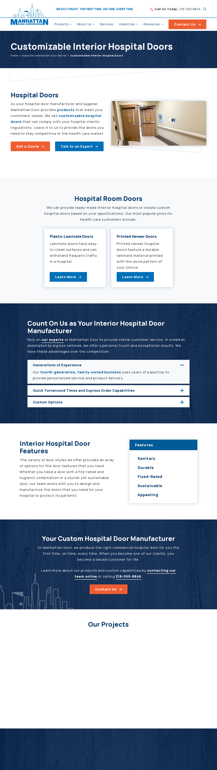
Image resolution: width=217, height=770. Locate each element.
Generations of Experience (57, 366)
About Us (84, 24)
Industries (127, 24)
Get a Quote (27, 146)
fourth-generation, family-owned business (80, 374)
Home (14, 55)
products (66, 109)
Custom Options (48, 404)
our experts (53, 341)
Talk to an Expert (77, 146)
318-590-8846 (175, 9)
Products (61, 24)
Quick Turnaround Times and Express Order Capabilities (84, 392)
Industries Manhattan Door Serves (44, 55)
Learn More (61, 278)
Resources (151, 24)
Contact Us (185, 24)
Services (106, 24)
